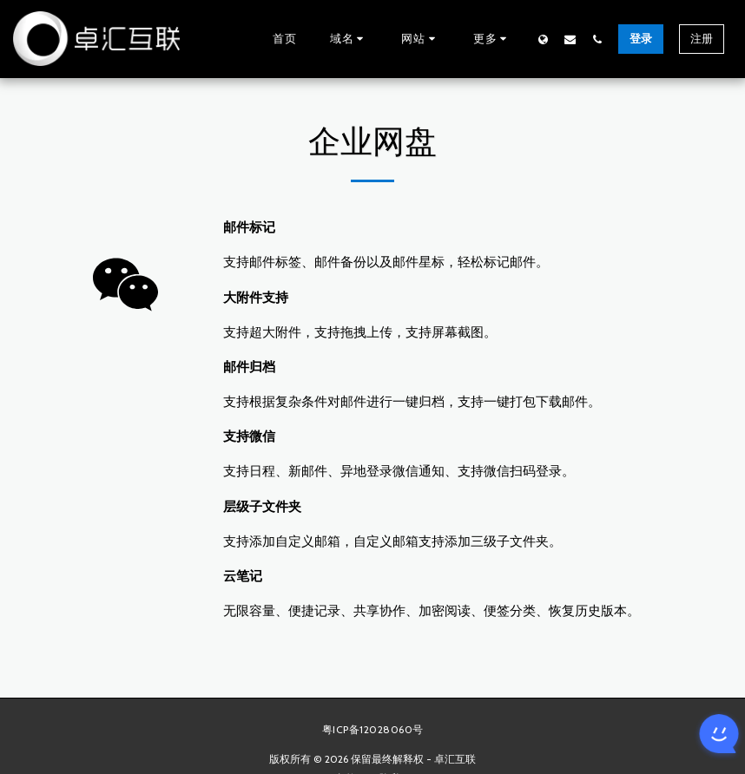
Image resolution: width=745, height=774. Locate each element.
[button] (349, 39)
